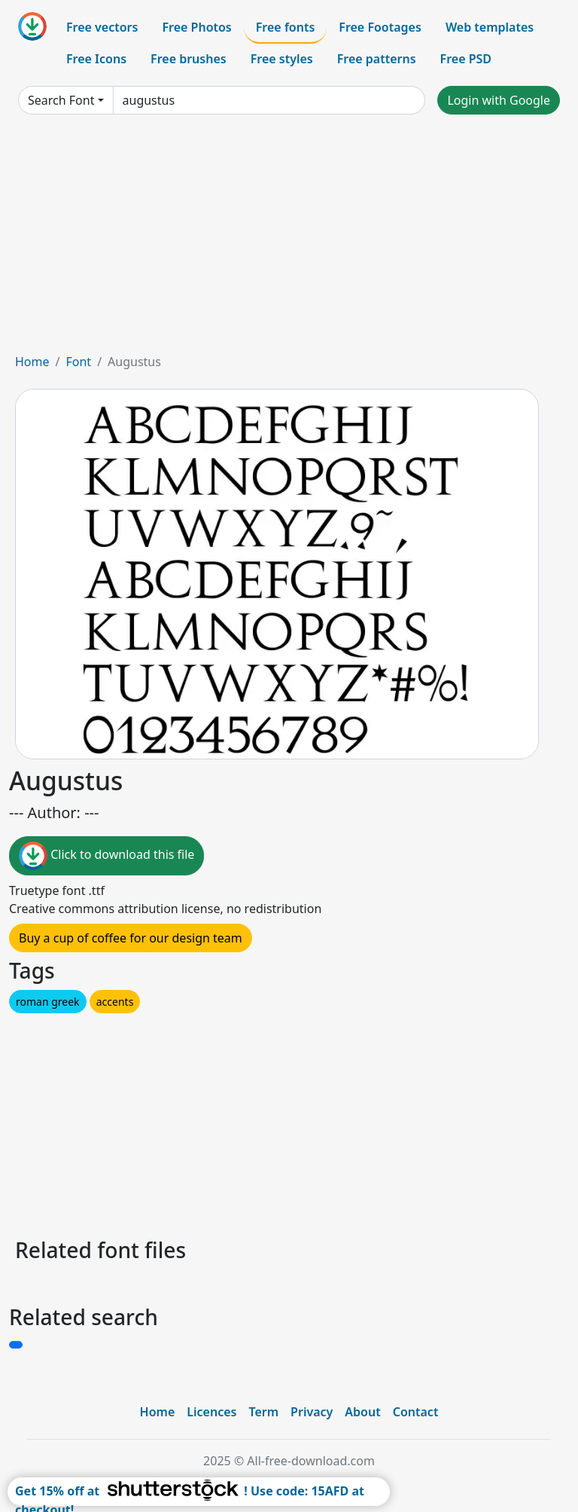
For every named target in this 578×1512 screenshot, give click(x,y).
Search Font (61, 100)
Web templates (490, 27)
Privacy (312, 1412)
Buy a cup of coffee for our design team (130, 938)
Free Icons (96, 58)
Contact (416, 1412)
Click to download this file (106, 856)
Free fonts (285, 27)
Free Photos (196, 27)
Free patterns (376, 58)
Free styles (282, 58)
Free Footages (380, 27)
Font (78, 361)
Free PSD (465, 58)
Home (32, 361)
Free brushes (189, 58)
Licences (211, 1412)
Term (263, 1412)
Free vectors (102, 27)
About (362, 1412)
